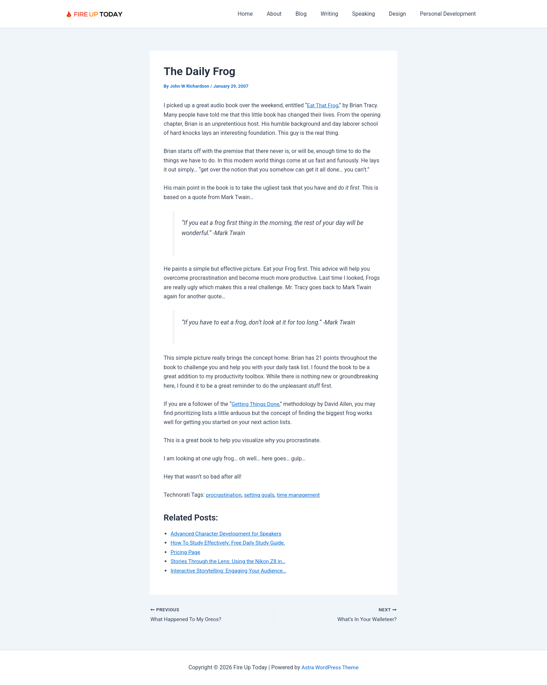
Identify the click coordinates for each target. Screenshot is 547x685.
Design (401, 13)
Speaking (370, 13)
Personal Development (449, 13)
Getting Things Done (257, 404)
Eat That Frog (323, 105)
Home (263, 13)
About (289, 13)
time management (303, 494)
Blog (313, 13)
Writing (339, 13)
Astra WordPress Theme (330, 667)
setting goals (262, 494)
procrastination (224, 494)
